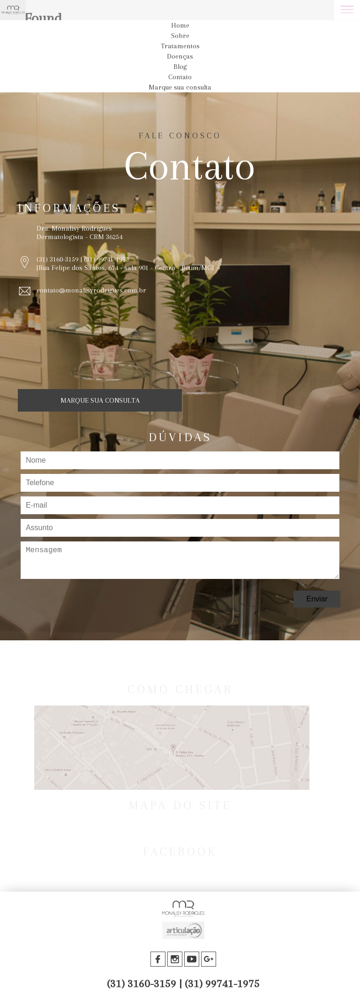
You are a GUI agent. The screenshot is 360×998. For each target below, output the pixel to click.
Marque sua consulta (180, 87)
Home (180, 25)
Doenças (180, 56)
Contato (180, 77)
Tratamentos (180, 46)
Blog (180, 66)
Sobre (180, 35)
